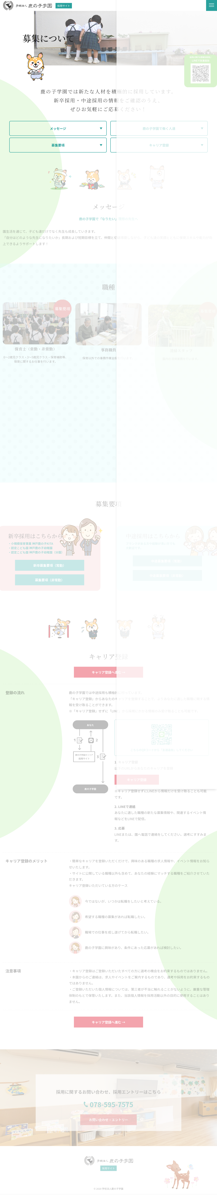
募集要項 (58, 145)
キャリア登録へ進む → (108, 672)
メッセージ (58, 128)
